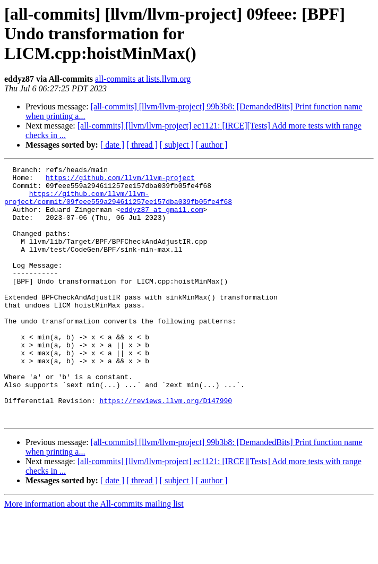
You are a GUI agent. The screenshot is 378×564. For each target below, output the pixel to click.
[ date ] (112, 144)
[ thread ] (142, 144)
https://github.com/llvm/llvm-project (120, 180)
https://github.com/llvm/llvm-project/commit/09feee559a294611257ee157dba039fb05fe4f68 (118, 204)
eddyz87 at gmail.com (161, 219)
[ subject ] (177, 144)
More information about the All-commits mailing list (94, 554)
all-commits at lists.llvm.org (143, 78)
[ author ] (212, 144)
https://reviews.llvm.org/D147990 (165, 448)
